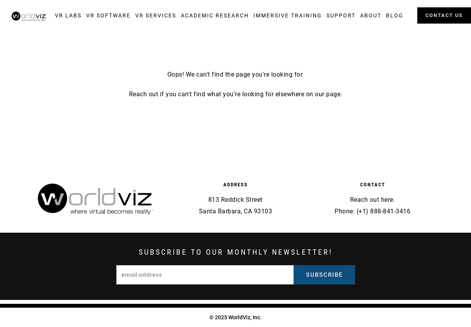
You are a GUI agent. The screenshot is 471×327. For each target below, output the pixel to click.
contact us (444, 15)
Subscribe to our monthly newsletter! (236, 252)
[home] (29, 16)
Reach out (143, 94)
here (387, 199)
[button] (68, 15)
